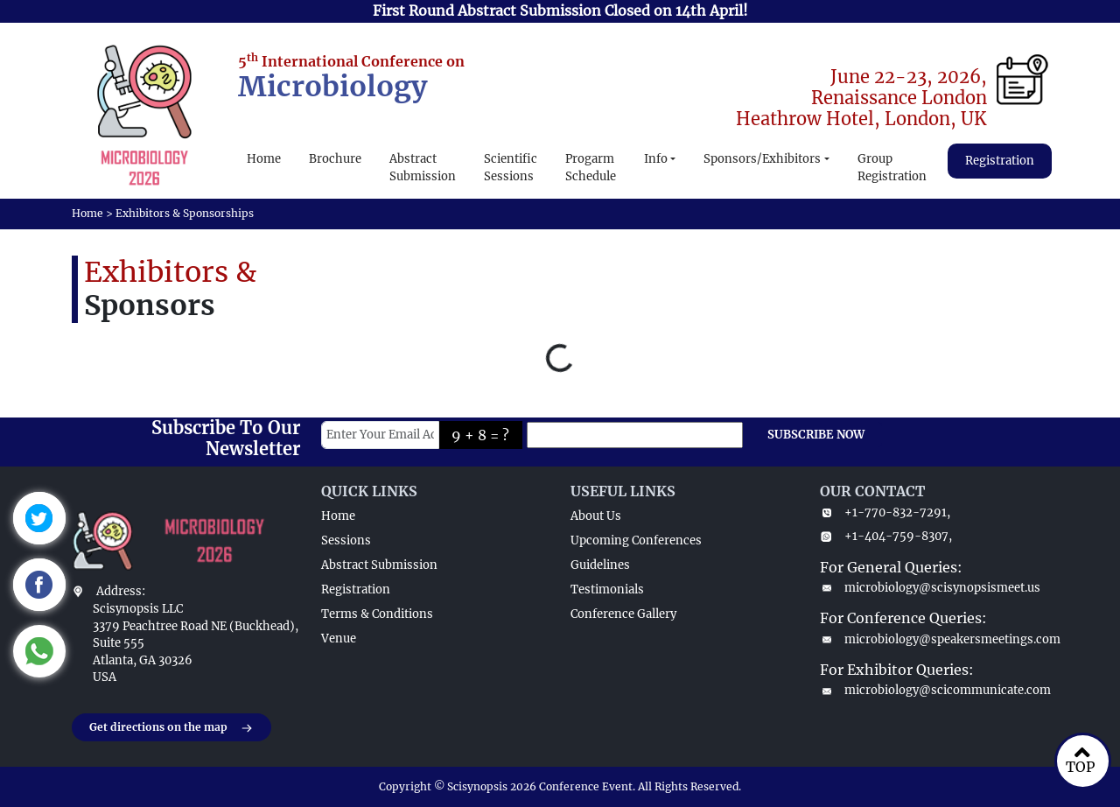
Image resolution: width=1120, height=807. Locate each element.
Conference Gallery (623, 614)
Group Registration (892, 167)
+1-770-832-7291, (885, 512)
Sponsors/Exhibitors (762, 158)
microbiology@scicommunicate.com (934, 690)
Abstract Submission (422, 167)
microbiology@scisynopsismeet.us (930, 587)
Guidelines (600, 565)
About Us (595, 516)
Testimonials (607, 589)
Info (656, 158)
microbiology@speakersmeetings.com (934, 639)
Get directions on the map (171, 728)
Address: (120, 591)
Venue (338, 638)
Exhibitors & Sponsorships (185, 213)
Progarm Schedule (590, 167)
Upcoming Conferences (636, 540)
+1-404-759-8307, (886, 536)
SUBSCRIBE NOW (815, 434)
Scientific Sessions (510, 167)
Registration (999, 160)
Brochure (335, 158)
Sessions (346, 540)
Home (264, 158)
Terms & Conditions (377, 614)
